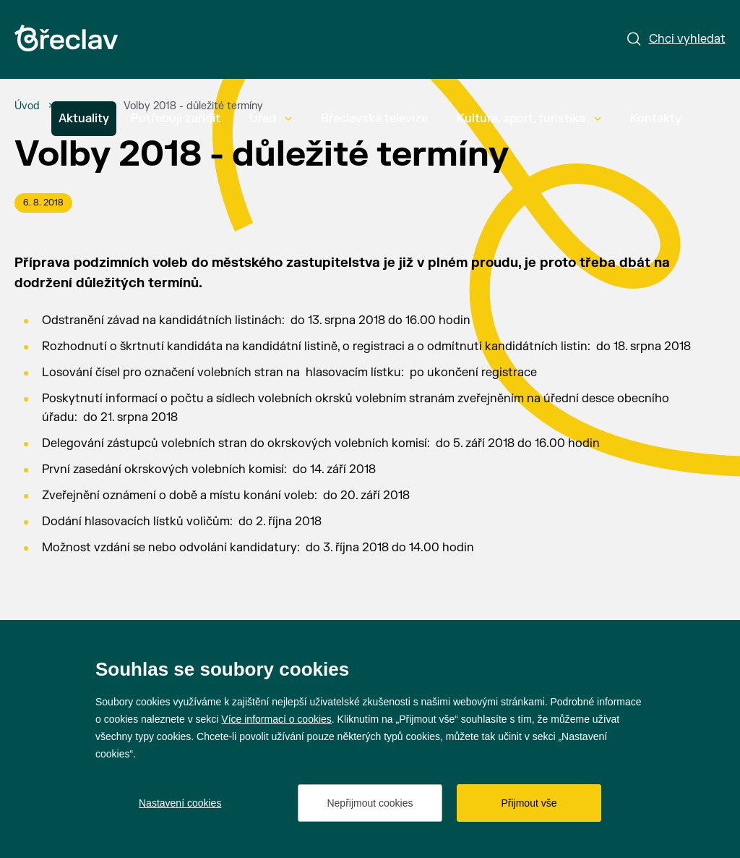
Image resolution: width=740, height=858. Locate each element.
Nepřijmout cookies (370, 803)
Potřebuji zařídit (175, 118)
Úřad (270, 118)
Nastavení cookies (180, 803)
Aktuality (84, 118)
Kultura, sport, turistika (529, 118)
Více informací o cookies (276, 719)
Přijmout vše (528, 803)
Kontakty (655, 118)
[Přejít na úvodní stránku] (66, 38)
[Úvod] (27, 106)
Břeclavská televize (374, 118)
